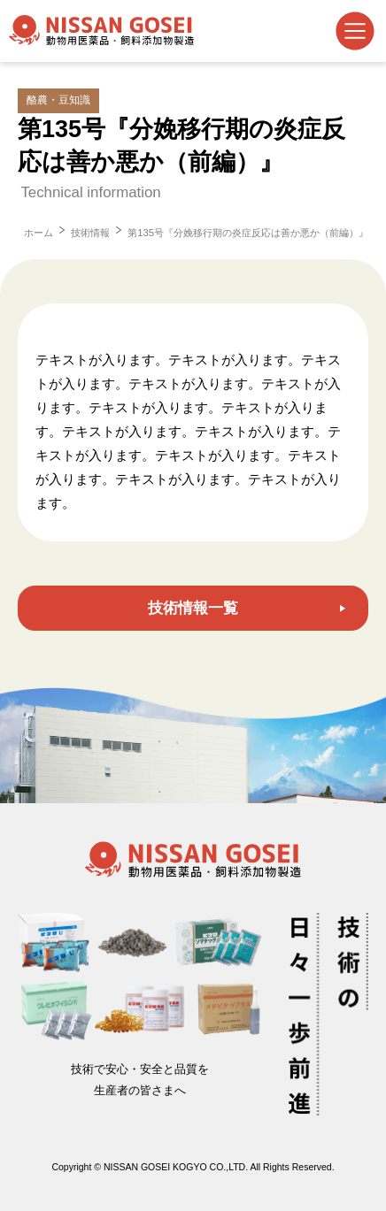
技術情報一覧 (193, 608)
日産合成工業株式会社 (102, 31)
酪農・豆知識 (58, 100)
